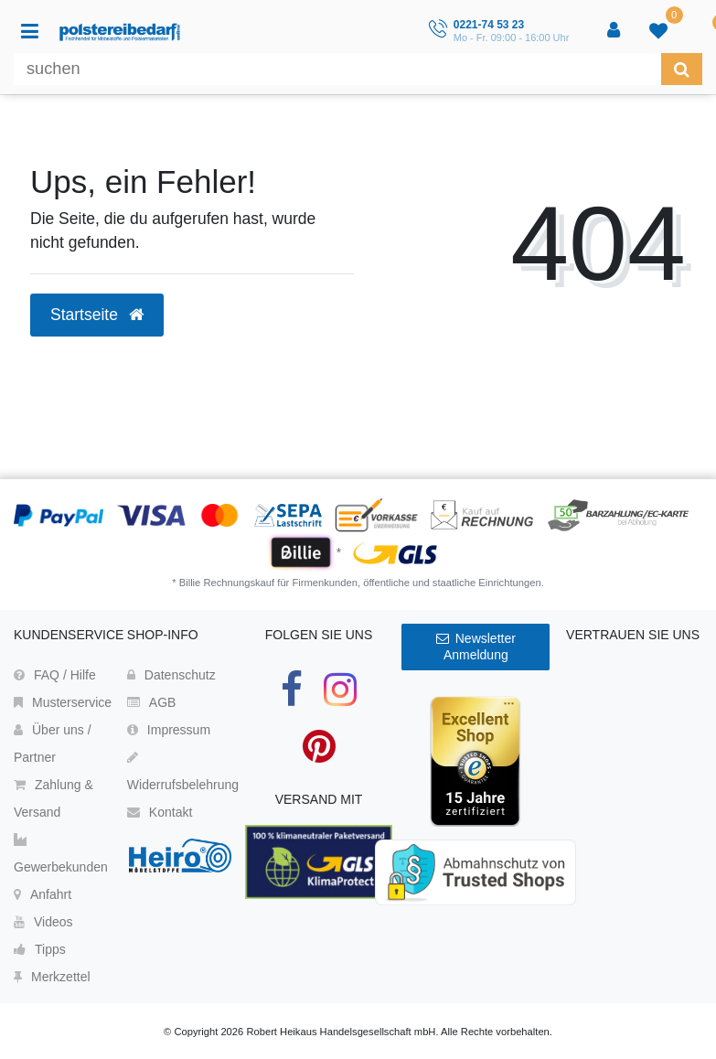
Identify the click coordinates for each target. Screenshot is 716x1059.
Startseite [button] (97, 314)
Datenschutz (171, 675)
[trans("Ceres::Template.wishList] (660, 31)
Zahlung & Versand (53, 798)
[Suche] (681, 69)
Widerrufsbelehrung (183, 771)
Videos (43, 922)
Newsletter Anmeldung (476, 646)
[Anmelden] (615, 31)
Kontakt (159, 812)
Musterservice (63, 702)
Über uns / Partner (52, 743)
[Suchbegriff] (337, 69)
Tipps (40, 949)
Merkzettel (52, 976)
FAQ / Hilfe (55, 675)
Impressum (168, 729)
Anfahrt (42, 894)
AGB (151, 702)
